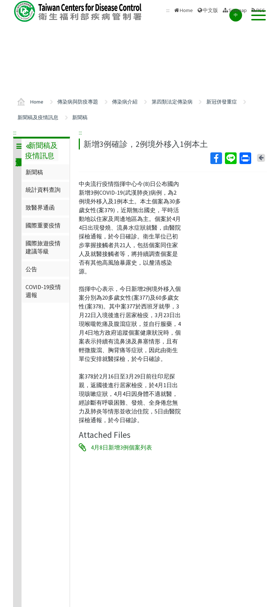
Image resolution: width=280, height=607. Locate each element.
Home (186, 10)
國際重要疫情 (43, 225)
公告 (31, 269)
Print (245, 158)
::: (14, 132)
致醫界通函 (40, 207)
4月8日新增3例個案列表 (121, 447)
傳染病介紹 (124, 101)
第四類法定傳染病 (172, 101)
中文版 (210, 10)
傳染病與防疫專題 (77, 101)
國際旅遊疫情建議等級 (43, 247)
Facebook (216, 158)
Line (230, 158)
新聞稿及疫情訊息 (38, 117)
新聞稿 (80, 117)
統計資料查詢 (43, 189)
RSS (260, 10)
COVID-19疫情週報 (43, 291)
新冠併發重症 (221, 101)
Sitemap (238, 10)
